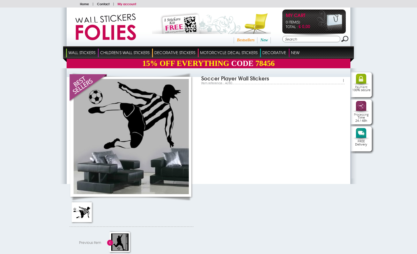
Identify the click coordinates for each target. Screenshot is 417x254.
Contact (103, 3)
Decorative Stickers (174, 52)
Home (84, 3)
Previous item (90, 242)
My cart (296, 16)
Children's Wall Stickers (124, 52)
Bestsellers (246, 40)
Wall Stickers (81, 52)
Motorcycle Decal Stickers (228, 52)
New (264, 40)
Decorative (274, 52)
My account (127, 3)
